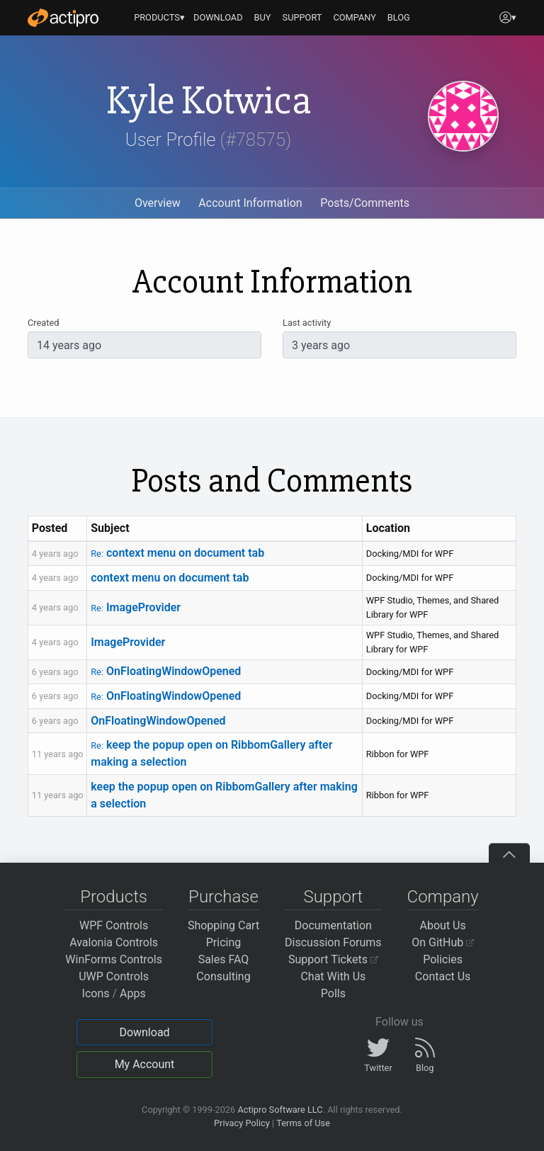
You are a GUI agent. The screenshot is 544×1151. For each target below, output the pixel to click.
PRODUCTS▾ (159, 17)
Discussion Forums (333, 942)
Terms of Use (303, 1123)
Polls (333, 993)
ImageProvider (136, 607)
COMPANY (354, 17)
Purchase (223, 897)
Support (333, 897)
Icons (96, 993)
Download (144, 1032)
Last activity (307, 322)
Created (43, 322)
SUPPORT (302, 17)
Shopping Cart (223, 925)
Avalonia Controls (113, 942)
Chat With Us (333, 976)
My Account (145, 1064)
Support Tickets (333, 959)
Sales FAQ (223, 959)
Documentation (333, 925)
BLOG (398, 17)
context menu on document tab (177, 553)
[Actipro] (63, 18)
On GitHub (443, 942)
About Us (443, 925)
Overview (158, 203)
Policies (443, 959)
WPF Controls (113, 925)
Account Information (250, 203)
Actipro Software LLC (279, 1109)
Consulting (223, 976)
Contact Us (443, 976)
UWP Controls (114, 976)
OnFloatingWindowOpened (166, 671)
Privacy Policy (242, 1123)
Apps (133, 993)
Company (443, 897)
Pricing (224, 942)
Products (113, 897)
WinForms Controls (113, 959)
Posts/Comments (364, 203)
